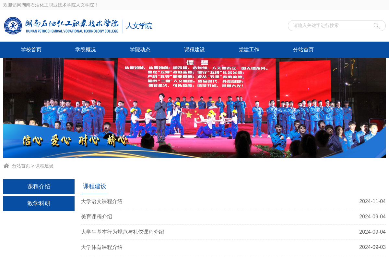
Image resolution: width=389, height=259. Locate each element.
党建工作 (249, 49)
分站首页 (303, 49)
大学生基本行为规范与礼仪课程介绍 (233, 232)
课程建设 (194, 49)
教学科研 (39, 203)
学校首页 (31, 49)
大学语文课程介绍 (233, 201)
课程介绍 (39, 186)
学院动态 (140, 49)
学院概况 (85, 49)
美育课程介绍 (233, 217)
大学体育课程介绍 (233, 247)
